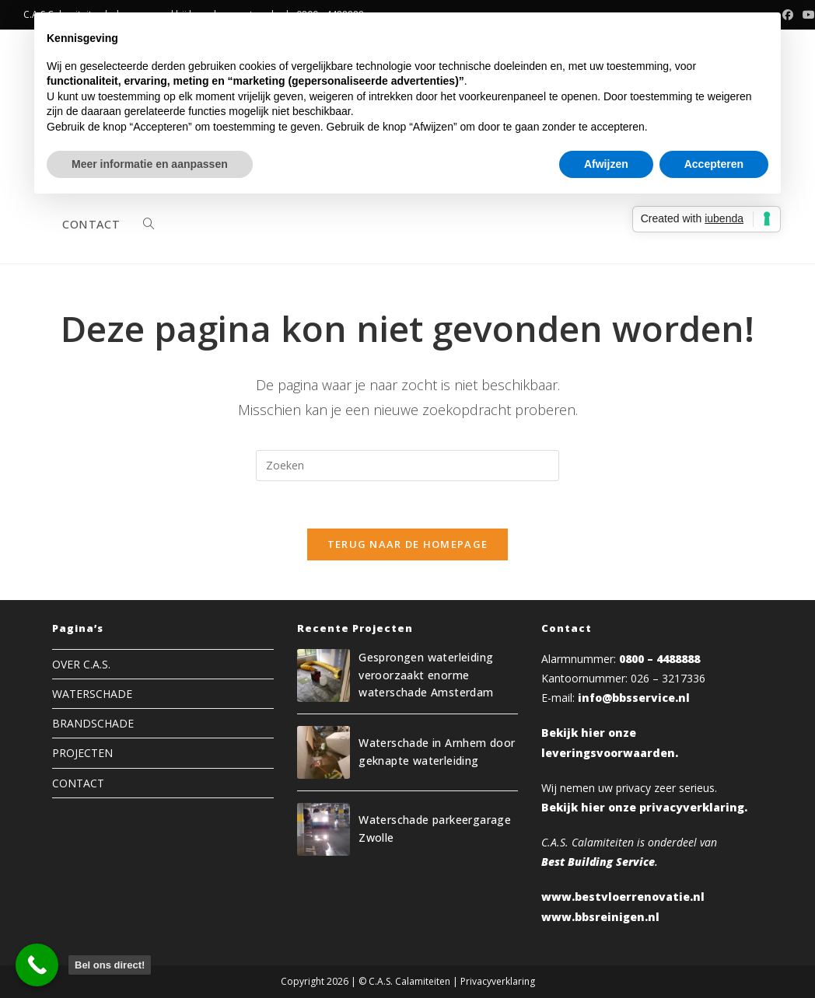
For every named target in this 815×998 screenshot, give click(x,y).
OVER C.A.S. (81, 664)
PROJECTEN (82, 752)
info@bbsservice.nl (634, 697)
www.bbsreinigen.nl (600, 916)
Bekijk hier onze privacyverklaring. (644, 807)
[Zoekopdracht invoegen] (407, 465)
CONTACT (78, 783)
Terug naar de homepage (407, 544)
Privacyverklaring (497, 981)
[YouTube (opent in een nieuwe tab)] (806, 15)
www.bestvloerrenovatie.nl (623, 896)
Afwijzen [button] (606, 164)
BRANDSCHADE (93, 723)
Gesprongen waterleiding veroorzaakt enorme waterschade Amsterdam (426, 675)
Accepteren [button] (713, 164)
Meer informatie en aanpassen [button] (150, 164)
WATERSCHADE (92, 693)
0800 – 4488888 (659, 658)
